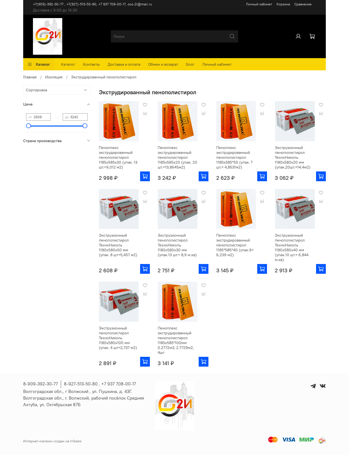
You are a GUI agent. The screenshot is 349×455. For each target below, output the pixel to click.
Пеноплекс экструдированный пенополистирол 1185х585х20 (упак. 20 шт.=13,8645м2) (177, 157)
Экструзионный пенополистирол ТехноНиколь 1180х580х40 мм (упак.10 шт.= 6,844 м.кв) (291, 247)
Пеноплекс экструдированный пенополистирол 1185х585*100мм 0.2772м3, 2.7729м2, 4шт (176, 340)
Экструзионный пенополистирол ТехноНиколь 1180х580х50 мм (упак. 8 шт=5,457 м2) (118, 245)
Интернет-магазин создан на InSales (52, 441)
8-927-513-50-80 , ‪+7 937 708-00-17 (100, 384)
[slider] (28, 125)
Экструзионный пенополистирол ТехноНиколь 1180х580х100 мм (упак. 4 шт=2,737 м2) (118, 338)
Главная (30, 76)
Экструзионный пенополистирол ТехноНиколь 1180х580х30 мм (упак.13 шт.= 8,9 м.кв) (177, 245)
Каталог (38, 64)
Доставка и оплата (124, 64)
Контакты (91, 64)
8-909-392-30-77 (40, 384)
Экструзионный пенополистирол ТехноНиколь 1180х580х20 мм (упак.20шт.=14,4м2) (292, 157)
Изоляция (53, 76)
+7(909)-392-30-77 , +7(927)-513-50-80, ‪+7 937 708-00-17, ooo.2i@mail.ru (92, 4)
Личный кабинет (259, 4)
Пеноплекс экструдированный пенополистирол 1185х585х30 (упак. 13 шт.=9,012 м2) (118, 157)
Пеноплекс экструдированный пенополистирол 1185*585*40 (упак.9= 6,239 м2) (235, 245)
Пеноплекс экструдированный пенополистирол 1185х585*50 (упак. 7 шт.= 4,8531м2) (234, 157)
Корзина (283, 4)
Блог (190, 64)
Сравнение (303, 4)
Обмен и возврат (163, 64)
